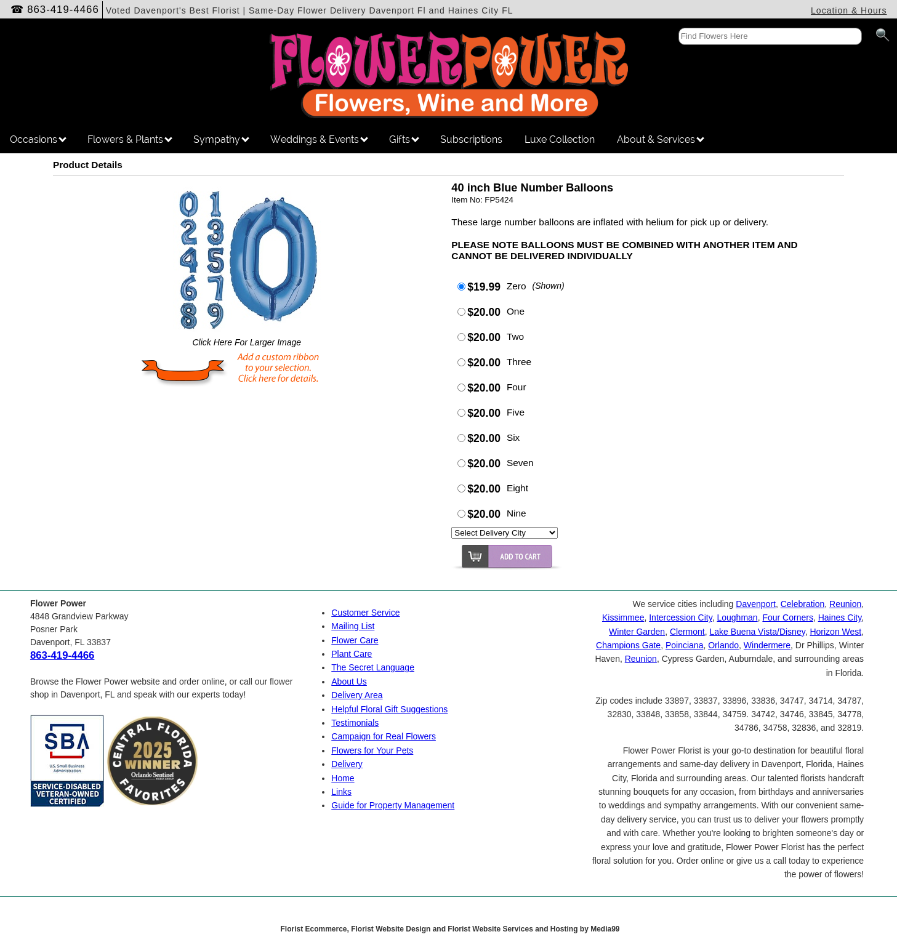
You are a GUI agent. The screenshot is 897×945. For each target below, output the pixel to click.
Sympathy (221, 139)
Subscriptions (471, 139)
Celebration (803, 604)
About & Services (660, 139)
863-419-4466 (63, 9)
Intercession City (680, 617)
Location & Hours (849, 10)
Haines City (840, 617)
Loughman (737, 617)
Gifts (404, 139)
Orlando (723, 645)
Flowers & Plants (129, 139)
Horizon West (835, 632)
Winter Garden (637, 632)
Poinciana (685, 645)
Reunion (845, 604)
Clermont (687, 632)
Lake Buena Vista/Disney (757, 632)
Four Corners (787, 617)
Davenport (756, 604)
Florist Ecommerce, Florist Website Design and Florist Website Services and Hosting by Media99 (449, 929)
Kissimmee (623, 617)
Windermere (767, 645)
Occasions (38, 139)
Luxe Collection (560, 139)
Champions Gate (628, 645)
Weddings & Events (319, 139)
